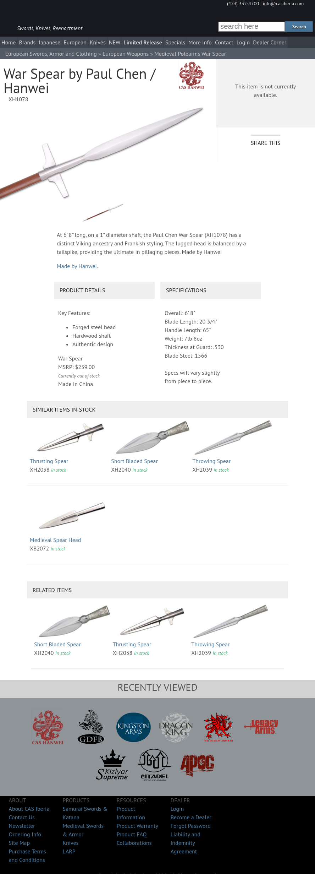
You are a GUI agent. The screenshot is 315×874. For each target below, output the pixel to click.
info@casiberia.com (283, 3)
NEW (115, 42)
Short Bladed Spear (134, 461)
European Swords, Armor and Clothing (50, 53)
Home (8, 42)
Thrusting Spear (49, 461)
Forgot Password (191, 825)
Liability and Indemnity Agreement (185, 843)
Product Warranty (137, 825)
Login (243, 42)
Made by (77, 266)
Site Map (19, 842)
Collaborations (134, 842)
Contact (224, 42)
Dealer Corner (269, 42)
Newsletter (22, 825)
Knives (98, 42)
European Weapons (126, 53)
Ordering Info (25, 834)
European (75, 42)
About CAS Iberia (29, 808)
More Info (200, 42)
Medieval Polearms (177, 53)
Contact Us (22, 817)
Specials (175, 42)
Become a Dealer (191, 817)
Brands (27, 42)
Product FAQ (132, 834)
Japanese (49, 42)
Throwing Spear (211, 461)
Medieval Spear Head (55, 539)
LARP (69, 851)
